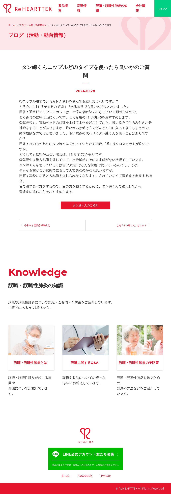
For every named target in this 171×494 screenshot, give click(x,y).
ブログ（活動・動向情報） (33, 25)
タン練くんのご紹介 (85, 205)
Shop (65, 476)
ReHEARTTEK (128, 488)
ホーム (11, 25)
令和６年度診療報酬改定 (37, 225)
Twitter (105, 476)
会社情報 (140, 8)
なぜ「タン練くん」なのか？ (131, 225)
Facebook (85, 476)
